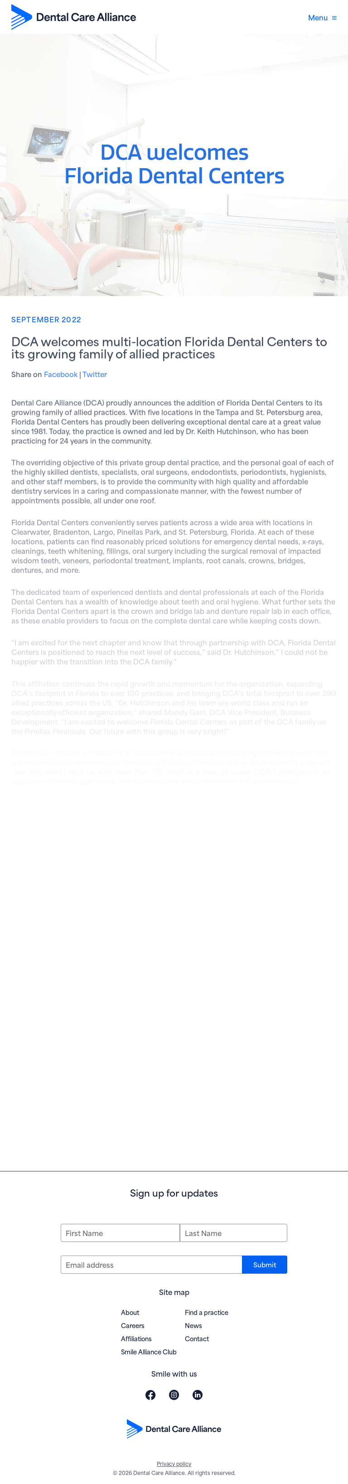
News (193, 1325)
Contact (197, 1338)
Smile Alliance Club (149, 1351)
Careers (133, 1325)
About (130, 1312)
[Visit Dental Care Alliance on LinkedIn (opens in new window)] (198, 1395)
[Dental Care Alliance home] (73, 17)
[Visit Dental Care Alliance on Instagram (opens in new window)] (174, 1395)
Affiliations (136, 1338)
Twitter (94, 376)
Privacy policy (174, 1463)
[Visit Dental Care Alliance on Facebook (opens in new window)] (150, 1395)
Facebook (60, 376)
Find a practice (206, 1312)
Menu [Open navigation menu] (322, 17)
